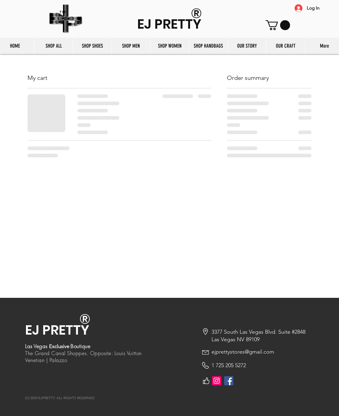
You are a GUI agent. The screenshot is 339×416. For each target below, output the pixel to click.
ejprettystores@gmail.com (242, 351)
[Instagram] (216, 380)
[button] (278, 25)
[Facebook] (228, 380)
